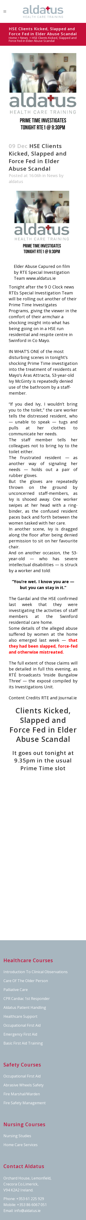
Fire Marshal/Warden (21, 1093)
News (24, 38)
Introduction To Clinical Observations (35, 971)
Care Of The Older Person (25, 980)
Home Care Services (20, 1144)
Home (13, 38)
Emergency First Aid (20, 1034)
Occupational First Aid (22, 1025)
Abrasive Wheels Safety (23, 1085)
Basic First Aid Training (23, 1043)
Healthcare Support (20, 1016)
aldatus (16, 181)
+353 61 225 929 (30, 1198)
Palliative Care (15, 989)
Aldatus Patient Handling (24, 1007)
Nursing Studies (17, 1135)
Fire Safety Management (24, 1102)
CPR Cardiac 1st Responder (26, 998)
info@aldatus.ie (27, 1210)
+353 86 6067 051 (32, 1204)
